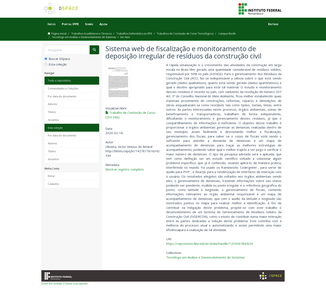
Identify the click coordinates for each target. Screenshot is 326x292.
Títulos (52, 112)
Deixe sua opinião (76, 283)
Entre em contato (52, 283)
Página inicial (59, 33)
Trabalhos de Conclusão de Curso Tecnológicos (185, 33)
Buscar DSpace (57, 59)
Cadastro (53, 184)
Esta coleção (55, 64)
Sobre (89, 24)
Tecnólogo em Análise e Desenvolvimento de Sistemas (84, 37)
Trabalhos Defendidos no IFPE (134, 33)
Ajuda (103, 24)
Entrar (51, 176)
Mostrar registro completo (124, 169)
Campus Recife (227, 33)
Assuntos (53, 119)
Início (52, 24)
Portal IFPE (70, 24)
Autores (52, 104)
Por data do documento (62, 96)
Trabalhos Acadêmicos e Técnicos (91, 33)
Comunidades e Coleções (63, 88)
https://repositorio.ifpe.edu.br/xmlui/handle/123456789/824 (209, 243)
